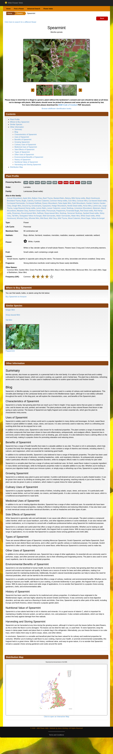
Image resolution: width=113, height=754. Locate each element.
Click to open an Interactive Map (56, 717)
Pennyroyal (50, 211)
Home (8, 9)
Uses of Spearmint (21, 137)
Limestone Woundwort (83, 208)
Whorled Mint (34, 218)
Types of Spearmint (22, 152)
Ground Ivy (26, 206)
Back (102, 18)
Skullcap (63, 213)
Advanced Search (33, 9)
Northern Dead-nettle (37, 211)
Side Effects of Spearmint (24, 149)
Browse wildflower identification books (56, 108)
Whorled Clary (22, 218)
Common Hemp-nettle (58, 201)
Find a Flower (19, 9)
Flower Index (48, 9)
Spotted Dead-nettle (91, 213)
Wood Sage (85, 218)
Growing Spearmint (22, 142)
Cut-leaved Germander (16, 203)
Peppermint (60, 211)
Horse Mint (87, 206)
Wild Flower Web (14, 3)
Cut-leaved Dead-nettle (98, 201)
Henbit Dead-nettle (74, 206)
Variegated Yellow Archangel (30, 216)
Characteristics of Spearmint (25, 134)
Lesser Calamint (53, 208)
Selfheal (40, 213)
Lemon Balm (41, 208)
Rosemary (16, 213)
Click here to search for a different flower (20, 22)
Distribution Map (16, 167)
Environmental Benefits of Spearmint (28, 157)
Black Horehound (93, 198)
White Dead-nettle (88, 216)
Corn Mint (72, 201)
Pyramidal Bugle (72, 211)
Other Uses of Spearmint (24, 155)
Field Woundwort (78, 203)
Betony (68, 198)
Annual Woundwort (14, 198)
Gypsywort (46, 206)
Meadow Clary (22, 211)
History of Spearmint (22, 160)
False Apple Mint (64, 203)
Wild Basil (44, 218)
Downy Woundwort (49, 203)
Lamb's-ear (96, 206)
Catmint (30, 201)
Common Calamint (41, 201)
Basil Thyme (48, 198)
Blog (16, 132)
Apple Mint (27, 198)
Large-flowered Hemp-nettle (24, 208)
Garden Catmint (92, 203)
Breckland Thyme (14, 201)
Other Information (17, 127)
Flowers (20, 13)
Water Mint (75, 216)
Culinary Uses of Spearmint (25, 145)
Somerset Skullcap (74, 213)
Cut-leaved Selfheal (33, 203)
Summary (18, 129)
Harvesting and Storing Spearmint (27, 164)
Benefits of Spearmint (22, 139)
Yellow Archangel (98, 218)
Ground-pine (36, 206)
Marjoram (96, 208)
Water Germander (63, 216)
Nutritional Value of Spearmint (26, 162)
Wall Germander (49, 216)
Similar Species (16, 124)
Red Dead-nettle (86, 211)
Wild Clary (53, 218)
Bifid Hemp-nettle (78, 198)
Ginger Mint (16, 206)
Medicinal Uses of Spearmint (25, 147)
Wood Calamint (74, 218)
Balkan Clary (37, 198)
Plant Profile (15, 119)
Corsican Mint (82, 201)
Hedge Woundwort (59, 206)
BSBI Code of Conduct (67, 105)
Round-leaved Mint (28, 213)
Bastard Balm (59, 198)
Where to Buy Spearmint (19, 122)
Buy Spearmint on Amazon (16, 297)
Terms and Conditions (56, 735)
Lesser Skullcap (67, 208)
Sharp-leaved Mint (51, 213)
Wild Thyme (62, 218)
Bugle (24, 201)
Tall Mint (15, 216)
